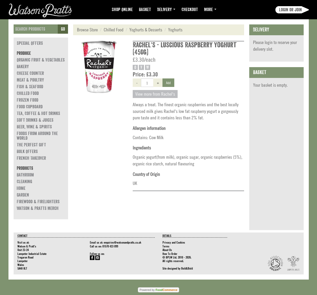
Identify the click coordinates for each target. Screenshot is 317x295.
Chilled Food (28, 93)
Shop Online (122, 9)
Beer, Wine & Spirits (34, 126)
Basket (145, 9)
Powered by (158, 289)
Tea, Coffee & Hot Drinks (38, 113)
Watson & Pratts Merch (38, 208)
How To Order (169, 254)
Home (21, 188)
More (210, 9)
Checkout (189, 9)
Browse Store (87, 29)
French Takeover (31, 158)
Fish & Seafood (30, 86)
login (269, 42)
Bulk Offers (27, 151)
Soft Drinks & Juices (35, 120)
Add (168, 82)
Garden (23, 195)
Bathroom (25, 175)
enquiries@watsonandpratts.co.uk (122, 242)
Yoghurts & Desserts (145, 29)
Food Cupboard (30, 106)
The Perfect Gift (31, 144)
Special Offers (30, 43)
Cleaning (24, 181)
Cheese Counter (30, 73)
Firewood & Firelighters (38, 201)
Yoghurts (175, 29)
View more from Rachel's (155, 94)
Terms (165, 246)
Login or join (290, 9)
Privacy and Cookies (173, 242)
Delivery (166, 9)
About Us (167, 250)
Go (63, 29)
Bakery (23, 66)
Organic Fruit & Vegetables (41, 60)
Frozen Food (27, 100)
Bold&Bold (187, 268)
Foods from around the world (37, 135)
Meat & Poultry (30, 80)
